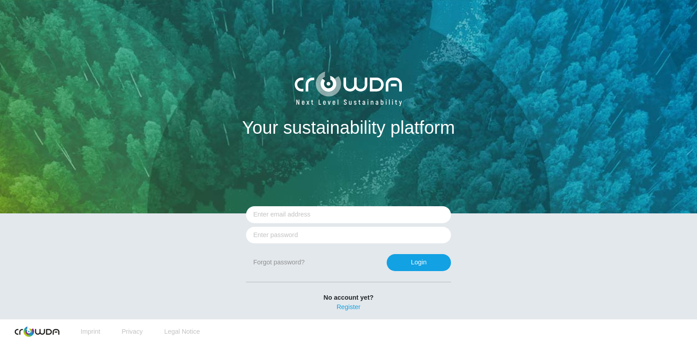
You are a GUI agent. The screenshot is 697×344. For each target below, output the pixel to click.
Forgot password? (279, 262)
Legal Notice (182, 331)
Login (418, 262)
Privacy (131, 331)
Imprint (90, 331)
